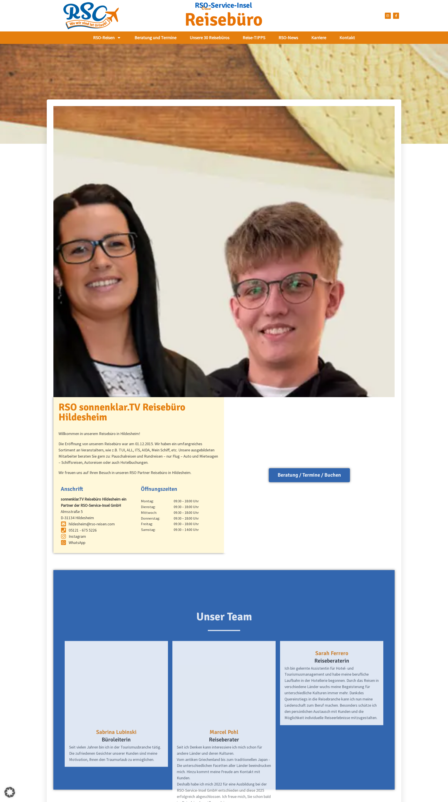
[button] (9, 792)
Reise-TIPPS (254, 37)
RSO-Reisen (107, 37)
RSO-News (288, 37)
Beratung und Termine (155, 37)
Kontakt (347, 37)
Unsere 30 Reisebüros (209, 37)
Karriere (318, 37)
